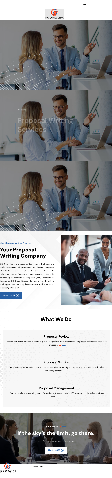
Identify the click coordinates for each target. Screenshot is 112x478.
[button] (85, 5)
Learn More (11, 295)
